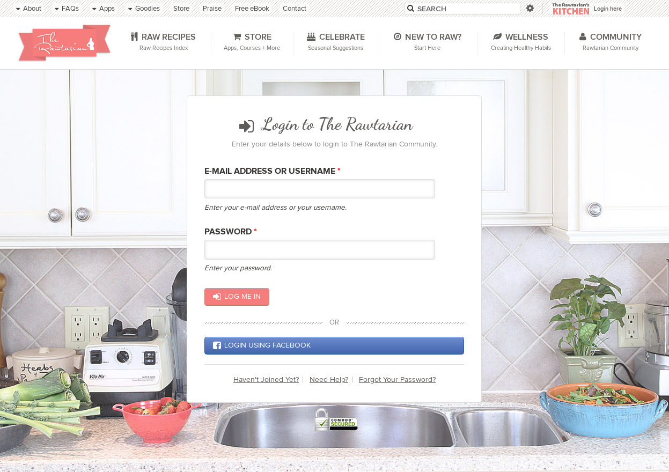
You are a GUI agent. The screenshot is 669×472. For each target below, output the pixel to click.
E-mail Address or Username (272, 171)
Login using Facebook (262, 345)
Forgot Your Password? (397, 379)
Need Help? (329, 379)
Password (230, 232)
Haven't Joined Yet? (266, 379)
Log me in (237, 296)
